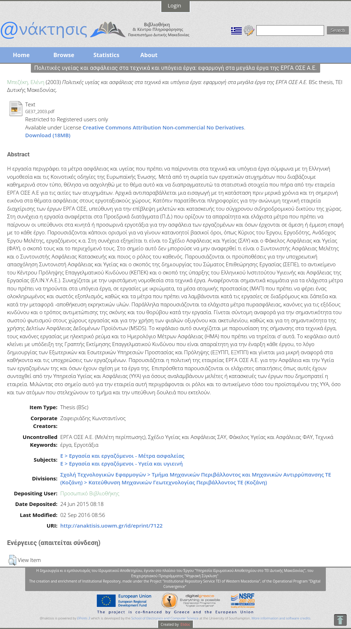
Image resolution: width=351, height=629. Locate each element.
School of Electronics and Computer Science (164, 618)
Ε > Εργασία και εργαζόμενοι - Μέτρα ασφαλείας (122, 455)
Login (174, 5)
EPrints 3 (83, 618)
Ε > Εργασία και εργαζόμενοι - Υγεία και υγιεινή (121, 463)
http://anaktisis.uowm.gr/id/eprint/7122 (111, 525)
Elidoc (185, 624)
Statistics (106, 55)
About (149, 55)
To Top (340, 620)
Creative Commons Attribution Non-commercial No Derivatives (163, 127)
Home (21, 55)
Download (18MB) (48, 135)
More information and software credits (280, 618)
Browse (63, 55)
